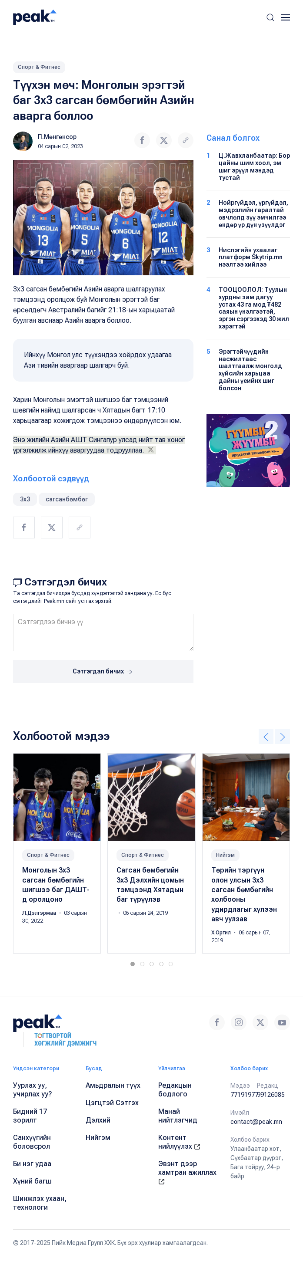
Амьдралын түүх (113, 1085)
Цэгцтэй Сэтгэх (112, 1103)
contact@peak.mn (256, 1121)
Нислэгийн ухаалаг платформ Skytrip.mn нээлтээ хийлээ (251, 257)
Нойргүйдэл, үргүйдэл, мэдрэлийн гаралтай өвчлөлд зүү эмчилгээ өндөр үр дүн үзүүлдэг (253, 213)
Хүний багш (32, 1181)
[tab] (132, 964)
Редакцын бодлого (175, 1089)
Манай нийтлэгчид (177, 1115)
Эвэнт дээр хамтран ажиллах (187, 1172)
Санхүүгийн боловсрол (32, 1141)
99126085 (271, 1094)
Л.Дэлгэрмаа (39, 913)
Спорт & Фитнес (39, 67)
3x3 (25, 499)
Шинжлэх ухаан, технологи (40, 1202)
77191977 (244, 1094)
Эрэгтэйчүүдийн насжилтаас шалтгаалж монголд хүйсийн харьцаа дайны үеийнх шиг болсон (250, 370)
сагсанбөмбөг (67, 499)
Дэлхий (98, 1120)
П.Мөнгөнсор (57, 136)
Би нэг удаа (32, 1164)
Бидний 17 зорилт (30, 1115)
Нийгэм (225, 855)
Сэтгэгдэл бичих (103, 672)
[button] (270, 17)
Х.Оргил (221, 932)
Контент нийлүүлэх (179, 1141)
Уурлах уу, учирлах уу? (32, 1089)
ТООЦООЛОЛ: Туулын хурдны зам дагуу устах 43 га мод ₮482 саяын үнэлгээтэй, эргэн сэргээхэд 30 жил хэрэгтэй (254, 308)
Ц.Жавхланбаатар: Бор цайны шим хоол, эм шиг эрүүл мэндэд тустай (254, 166)
